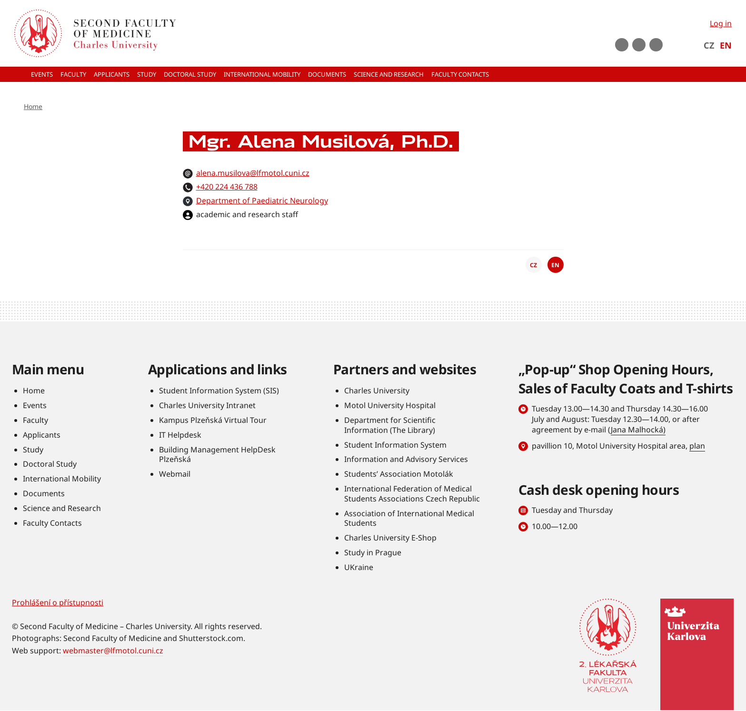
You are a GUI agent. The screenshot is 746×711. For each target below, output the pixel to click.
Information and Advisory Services (406, 459)
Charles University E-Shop (390, 537)
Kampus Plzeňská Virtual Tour (213, 420)
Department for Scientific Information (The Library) (390, 425)
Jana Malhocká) (638, 429)
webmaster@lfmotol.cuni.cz (113, 650)
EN (726, 45)
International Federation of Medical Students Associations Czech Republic (412, 493)
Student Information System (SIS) (219, 390)
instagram (639, 44)
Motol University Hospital (390, 405)
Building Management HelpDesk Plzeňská (217, 454)
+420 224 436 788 (227, 186)
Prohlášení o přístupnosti (57, 602)
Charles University (376, 390)
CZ (709, 45)
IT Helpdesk (180, 435)
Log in (721, 23)
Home (33, 106)
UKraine (358, 567)
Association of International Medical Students (409, 518)
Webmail (174, 474)
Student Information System (395, 445)
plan (697, 446)
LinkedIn (656, 44)
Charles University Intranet (207, 405)
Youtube (621, 44)
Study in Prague (372, 552)
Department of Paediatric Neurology (262, 200)
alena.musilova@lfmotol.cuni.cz (252, 173)
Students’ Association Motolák (398, 474)
